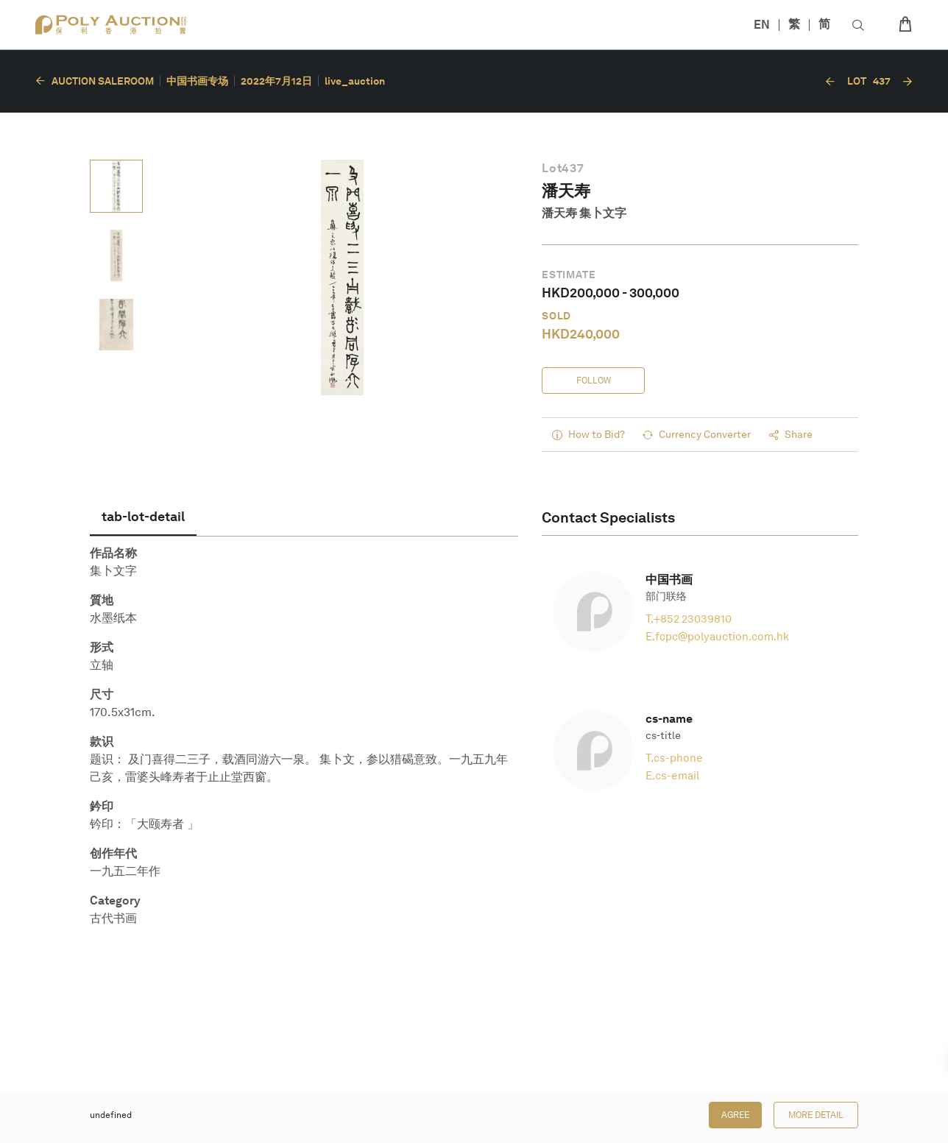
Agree (735, 1115)
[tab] (143, 516)
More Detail (815, 1115)
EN (762, 25)
